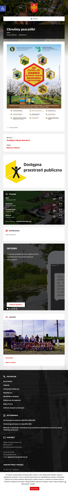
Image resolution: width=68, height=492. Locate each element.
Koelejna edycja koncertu (18, 140)
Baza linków (7, 381)
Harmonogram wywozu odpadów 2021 (17, 424)
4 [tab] (15, 309)
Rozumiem (34, 489)
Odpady (6, 385)
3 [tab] (12, 309)
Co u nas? (9, 358)
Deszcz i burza (13, 147)
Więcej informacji (41, 484)
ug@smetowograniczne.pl (17, 457)
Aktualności (23, 35)
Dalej (9, 145)
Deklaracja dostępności (12, 400)
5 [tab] (17, 309)
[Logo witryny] (34, 8)
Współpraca (7, 393)
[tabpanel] (34, 277)
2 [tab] (10, 309)
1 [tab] (8, 309)
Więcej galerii (11, 362)
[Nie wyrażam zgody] (65, 482)
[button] (3, 9)
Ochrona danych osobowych (13, 408)
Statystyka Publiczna (11, 389)
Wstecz (9, 138)
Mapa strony (8, 404)
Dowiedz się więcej (17, 305)
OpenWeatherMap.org (23, 221)
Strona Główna (12, 35)
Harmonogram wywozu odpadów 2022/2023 (19, 420)
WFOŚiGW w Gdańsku (11, 396)
